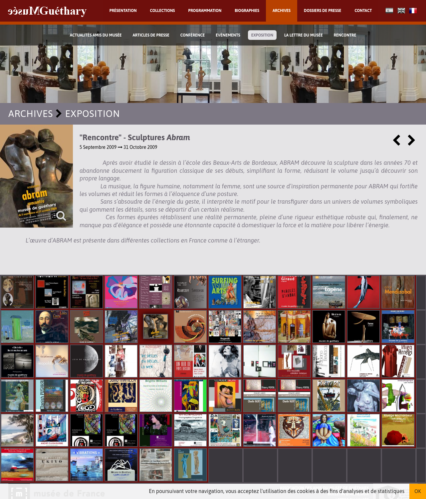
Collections (162, 10)
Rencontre (345, 35)
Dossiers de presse (322, 10)
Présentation (123, 10)
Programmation (205, 10)
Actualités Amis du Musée (96, 35)
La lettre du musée (303, 35)
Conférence (192, 35)
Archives (282, 10)
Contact (363, 10)
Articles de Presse (150, 35)
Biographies (247, 10)
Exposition (262, 35)
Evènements (228, 35)
